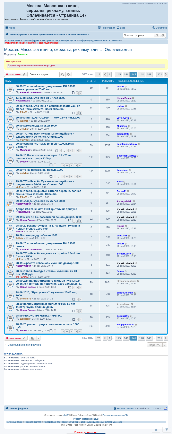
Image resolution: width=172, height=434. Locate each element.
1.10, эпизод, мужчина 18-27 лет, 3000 (40, 97)
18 (71, 165)
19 (76, 165)
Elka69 (23, 112)
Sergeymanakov (125, 324)
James (120, 271)
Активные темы (12, 40)
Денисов (25, 319)
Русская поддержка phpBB (115, 415)
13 (62, 176)
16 (62, 165)
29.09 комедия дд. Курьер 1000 (36, 125)
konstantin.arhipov (127, 144)
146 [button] (126, 74)
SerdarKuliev (124, 253)
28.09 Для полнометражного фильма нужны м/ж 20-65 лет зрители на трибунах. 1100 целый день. (49, 282)
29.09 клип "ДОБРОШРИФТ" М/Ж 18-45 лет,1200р (48, 117)
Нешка (19, 231)
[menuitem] (120, 27)
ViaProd (24, 140)
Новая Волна (23, 100)
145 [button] (118, 74)
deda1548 (122, 235)
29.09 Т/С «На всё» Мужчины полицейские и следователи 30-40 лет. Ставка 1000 (45, 135)
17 (67, 165)
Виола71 (122, 191)
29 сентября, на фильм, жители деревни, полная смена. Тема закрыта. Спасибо (48, 192)
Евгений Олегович (30, 92)
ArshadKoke (123, 304)
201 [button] (159, 74)
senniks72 (25, 298)
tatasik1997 (123, 134)
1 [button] (109, 74)
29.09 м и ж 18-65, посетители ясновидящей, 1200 (48, 217)
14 (67, 176)
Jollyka (24, 129)
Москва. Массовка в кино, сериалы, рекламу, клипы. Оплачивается (68, 49)
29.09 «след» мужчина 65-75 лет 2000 (40, 201)
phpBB (66, 415)
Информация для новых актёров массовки (99, 40)
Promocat (23, 54)
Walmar (24, 121)
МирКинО (25, 150)
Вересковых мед (126, 155)
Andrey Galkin (23, 204)
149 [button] (149, 74)
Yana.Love (122, 170)
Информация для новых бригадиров (59, 40)
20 (80, 165)
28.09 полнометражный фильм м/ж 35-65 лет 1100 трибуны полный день (45, 305)
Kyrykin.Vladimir (126, 209)
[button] (130, 27)
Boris (120, 181)
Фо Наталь (22, 277)
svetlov (24, 161)
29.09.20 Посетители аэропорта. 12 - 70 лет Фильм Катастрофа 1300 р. (44, 157)
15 (71, 176)
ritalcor (120, 106)
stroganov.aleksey (126, 281)
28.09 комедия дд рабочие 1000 (37, 235)
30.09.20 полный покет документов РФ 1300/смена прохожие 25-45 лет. (45, 88)
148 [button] (141, 74)
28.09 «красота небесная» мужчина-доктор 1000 (47, 263)
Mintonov (122, 126)
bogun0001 (123, 316)
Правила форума (31, 40)
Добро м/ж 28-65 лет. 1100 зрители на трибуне (46, 209)
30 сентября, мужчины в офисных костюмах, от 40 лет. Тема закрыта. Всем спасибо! (48, 107)
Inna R (120, 86)
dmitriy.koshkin (125, 292)
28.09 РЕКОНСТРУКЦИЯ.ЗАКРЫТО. (39, 315)
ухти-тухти (123, 118)
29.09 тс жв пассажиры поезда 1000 (39, 169)
